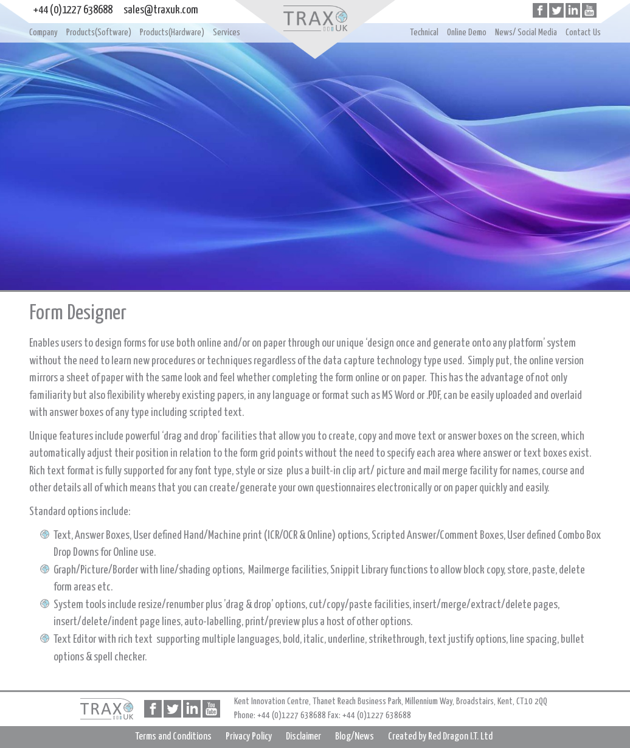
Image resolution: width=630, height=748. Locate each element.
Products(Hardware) (172, 32)
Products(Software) (98, 32)
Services (226, 32)
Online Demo (466, 32)
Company (43, 32)
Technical (424, 32)
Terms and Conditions (173, 737)
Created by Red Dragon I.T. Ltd (440, 737)
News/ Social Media (526, 32)
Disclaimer (303, 737)
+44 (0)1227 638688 (72, 10)
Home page (315, 18)
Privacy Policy (249, 737)
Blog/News (354, 737)
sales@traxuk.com (160, 10)
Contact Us (583, 32)
